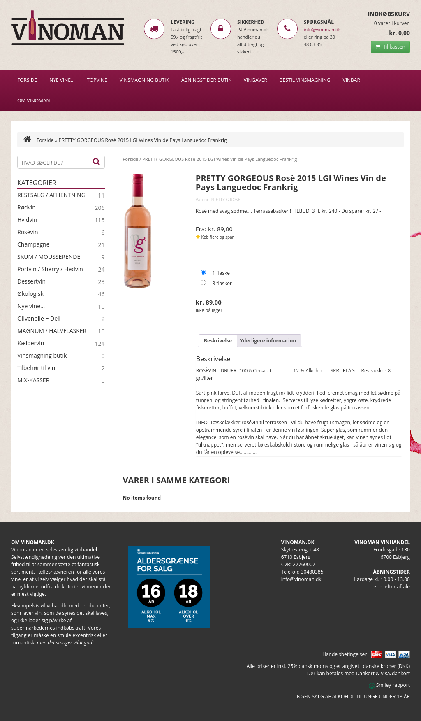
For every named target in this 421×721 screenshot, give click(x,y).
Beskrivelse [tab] (218, 340)
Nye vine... (31, 306)
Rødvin (26, 207)
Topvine (97, 80)
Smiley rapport (389, 684)
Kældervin (30, 343)
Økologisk (30, 294)
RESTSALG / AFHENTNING (51, 195)
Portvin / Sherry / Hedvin (50, 269)
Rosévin (27, 232)
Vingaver (255, 80)
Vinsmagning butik (42, 355)
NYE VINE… (61, 80)
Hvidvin (27, 219)
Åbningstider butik (206, 80)
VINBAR (351, 80)
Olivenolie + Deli (38, 318)
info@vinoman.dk (322, 29)
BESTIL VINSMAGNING (305, 80)
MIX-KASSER (33, 380)
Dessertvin (31, 281)
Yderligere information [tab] (268, 340)
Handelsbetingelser (344, 654)
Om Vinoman (33, 100)
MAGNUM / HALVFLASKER (51, 331)
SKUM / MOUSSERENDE (48, 256)
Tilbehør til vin (36, 368)
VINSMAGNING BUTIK (144, 80)
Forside (27, 80)
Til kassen (390, 46)
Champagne (33, 244)
